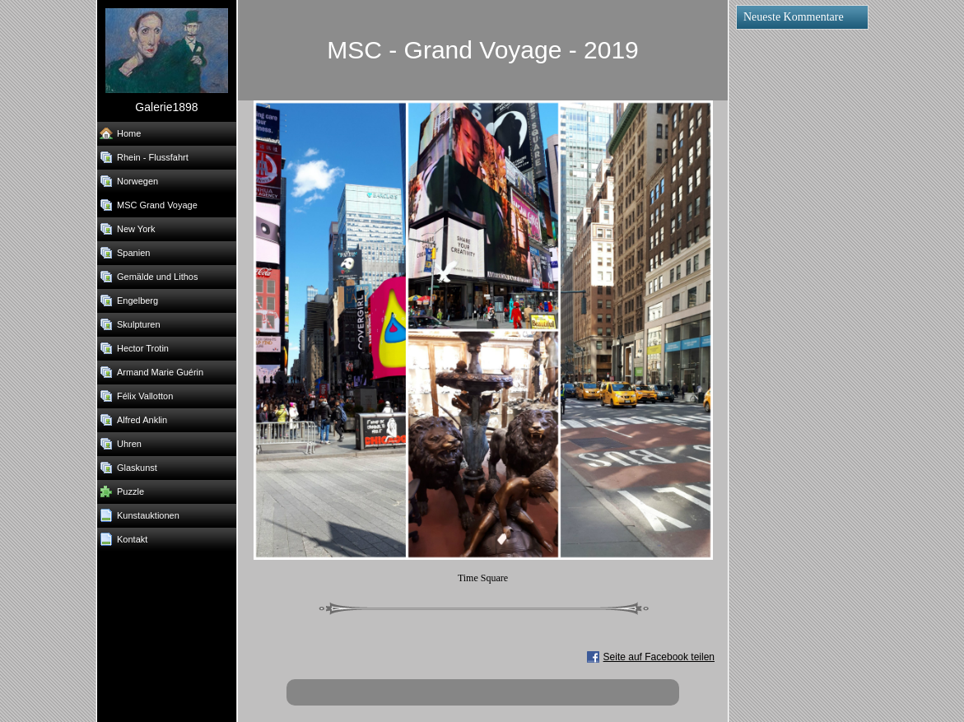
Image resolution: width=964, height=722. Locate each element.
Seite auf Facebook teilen (659, 657)
